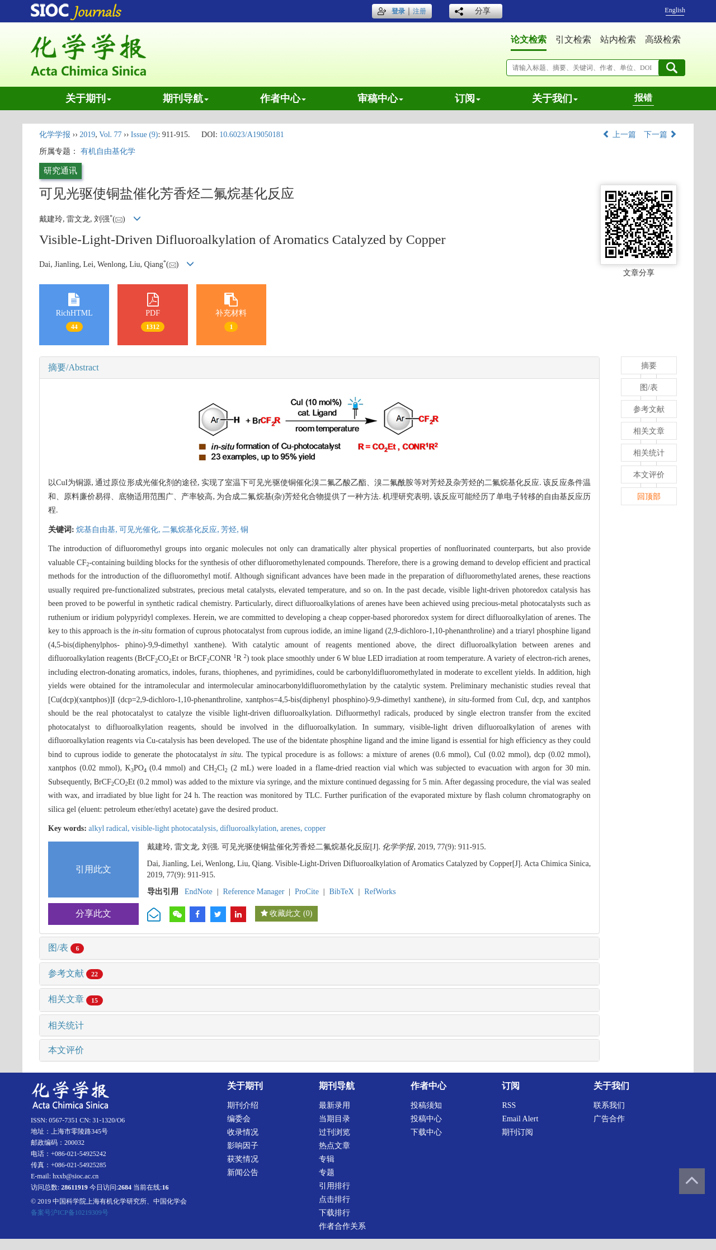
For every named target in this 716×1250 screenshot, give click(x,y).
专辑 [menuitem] (327, 1159)
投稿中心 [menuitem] (426, 1119)
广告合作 (609, 1119)
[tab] (319, 367)
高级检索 (663, 39)
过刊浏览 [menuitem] (334, 1132)
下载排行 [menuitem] (334, 1213)
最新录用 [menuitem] (334, 1105)
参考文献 (75, 973)
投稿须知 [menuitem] (426, 1105)
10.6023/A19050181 (251, 134)
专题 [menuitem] (327, 1172)
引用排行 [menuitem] (334, 1186)
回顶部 (649, 496)
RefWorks (379, 891)
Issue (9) (144, 134)
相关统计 (66, 1025)
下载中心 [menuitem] (426, 1132)
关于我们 (555, 98)
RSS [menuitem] (509, 1105)
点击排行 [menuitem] (334, 1199)
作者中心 (283, 98)
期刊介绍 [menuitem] (242, 1105)
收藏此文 (285, 913)
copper (315, 828)
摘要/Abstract (73, 367)
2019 (87, 134)
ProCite (307, 891)
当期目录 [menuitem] (334, 1119)
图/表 (66, 947)
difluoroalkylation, (250, 828)
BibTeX (341, 891)
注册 (419, 11)
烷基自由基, (97, 529)
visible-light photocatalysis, (175, 828)
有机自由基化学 (108, 151)
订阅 (468, 98)
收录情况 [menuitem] (242, 1132)
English (675, 10)
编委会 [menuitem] (239, 1119)
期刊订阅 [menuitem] (517, 1132)
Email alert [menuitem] (520, 1119)
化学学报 (54, 134)
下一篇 (660, 134)
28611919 (74, 1187)
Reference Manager (253, 891)
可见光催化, (140, 529)
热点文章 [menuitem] (334, 1145)
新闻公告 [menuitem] (242, 1172)
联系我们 (609, 1105)
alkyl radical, (109, 828)
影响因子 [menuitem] (242, 1145)
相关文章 (75, 999)
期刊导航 (186, 98)
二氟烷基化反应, (191, 529)
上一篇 (619, 134)
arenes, (292, 828)
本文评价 (66, 1050)
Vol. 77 (110, 134)
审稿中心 (380, 98)
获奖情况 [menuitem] (242, 1159)
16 (165, 1187)
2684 (124, 1187)
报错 (643, 97)
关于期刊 (88, 98)
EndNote (199, 891)
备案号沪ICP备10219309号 (70, 1212)
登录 (398, 11)
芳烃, (231, 529)
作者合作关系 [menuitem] (342, 1226)
